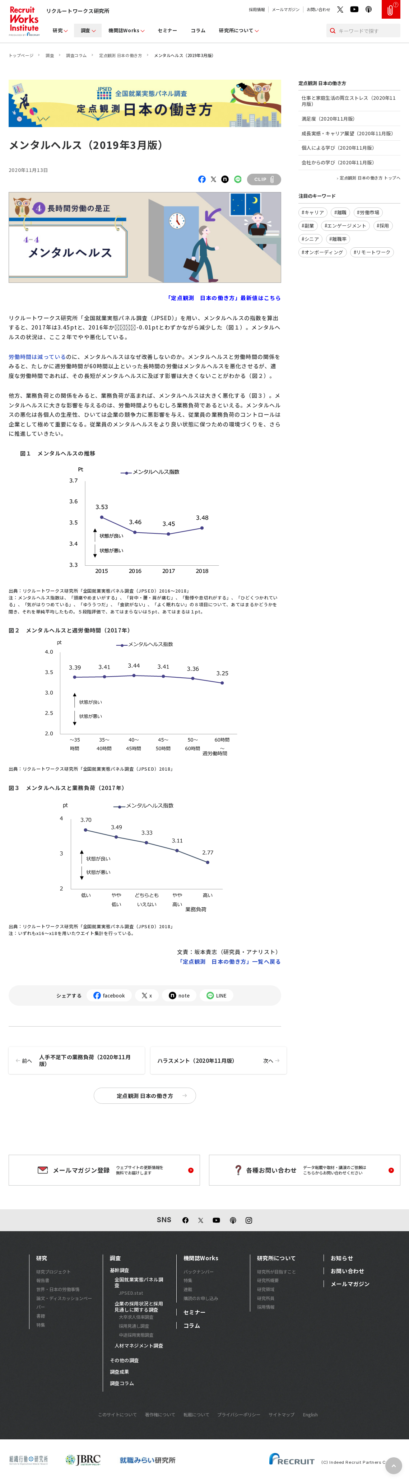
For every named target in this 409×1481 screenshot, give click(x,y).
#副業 (308, 225)
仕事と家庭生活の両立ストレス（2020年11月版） (349, 100)
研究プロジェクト (53, 1272)
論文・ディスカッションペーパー (64, 1303)
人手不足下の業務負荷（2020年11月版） (70, 1060)
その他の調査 (124, 1361)
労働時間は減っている (37, 356)
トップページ (21, 55)
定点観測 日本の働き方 (120, 55)
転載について (196, 1414)
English (310, 1414)
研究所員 (265, 1298)
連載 (187, 1289)
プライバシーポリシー (238, 1414)
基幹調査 (119, 1270)
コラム (198, 30)
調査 (85, 30)
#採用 (383, 225)
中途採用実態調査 (136, 1335)
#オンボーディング (322, 252)
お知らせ (342, 1258)
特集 (40, 1325)
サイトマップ (281, 1414)
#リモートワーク (372, 252)
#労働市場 (368, 212)
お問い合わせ (318, 9)
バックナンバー (198, 1272)
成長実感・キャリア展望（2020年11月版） (349, 133)
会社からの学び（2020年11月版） (339, 162)
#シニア (310, 238)
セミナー (167, 30)
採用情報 (257, 9)
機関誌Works (123, 30)
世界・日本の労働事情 (57, 1289)
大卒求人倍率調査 (136, 1317)
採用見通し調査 (134, 1326)
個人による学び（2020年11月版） (339, 147)
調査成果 (119, 1372)
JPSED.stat (131, 1293)
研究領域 (265, 1289)
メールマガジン (285, 9)
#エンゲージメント (346, 225)
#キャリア (313, 212)
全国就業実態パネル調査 (139, 1283)
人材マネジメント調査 (139, 1346)
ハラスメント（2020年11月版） (222, 1060)
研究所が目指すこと (276, 1272)
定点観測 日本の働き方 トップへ (370, 178)
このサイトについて (117, 1414)
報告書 (42, 1280)
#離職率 (338, 238)
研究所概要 (268, 1280)
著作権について (160, 1414)
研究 (57, 30)
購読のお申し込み (200, 1298)
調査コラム (76, 55)
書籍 (40, 1316)
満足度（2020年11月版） (330, 118)
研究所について (236, 30)
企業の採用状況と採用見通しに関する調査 (139, 1307)
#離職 (340, 212)
